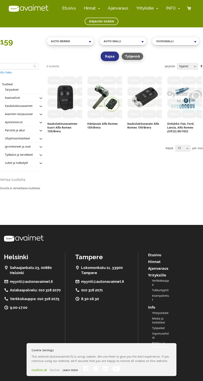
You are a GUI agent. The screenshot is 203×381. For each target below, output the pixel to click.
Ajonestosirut (14, 122)
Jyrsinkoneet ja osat (18, 146)
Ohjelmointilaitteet (17, 138)
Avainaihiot (12, 98)
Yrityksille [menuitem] (145, 8)
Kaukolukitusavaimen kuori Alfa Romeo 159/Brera (62, 127)
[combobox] (70, 41)
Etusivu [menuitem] (69, 8)
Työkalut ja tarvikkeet (19, 154)
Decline (55, 370)
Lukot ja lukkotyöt (16, 163)
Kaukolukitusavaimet (19, 106)
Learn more (70, 370)
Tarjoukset (12, 89)
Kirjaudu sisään (101, 21)
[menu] (121, 8)
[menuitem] (98, 8)
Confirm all (39, 370)
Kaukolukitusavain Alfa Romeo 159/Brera (143, 125)
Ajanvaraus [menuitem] (118, 8)
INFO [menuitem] (171, 8)
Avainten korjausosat (19, 114)
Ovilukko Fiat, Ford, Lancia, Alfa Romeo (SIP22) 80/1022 (180, 127)
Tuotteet (7, 84)
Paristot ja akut (15, 130)
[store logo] (28, 8)
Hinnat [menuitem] (90, 8)
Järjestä (170, 66)
